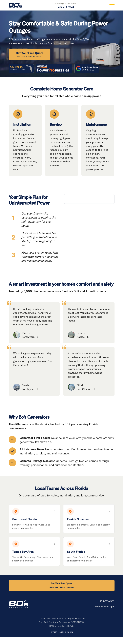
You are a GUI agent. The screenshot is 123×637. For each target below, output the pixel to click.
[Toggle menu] (112, 5)
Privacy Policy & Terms (61, 631)
